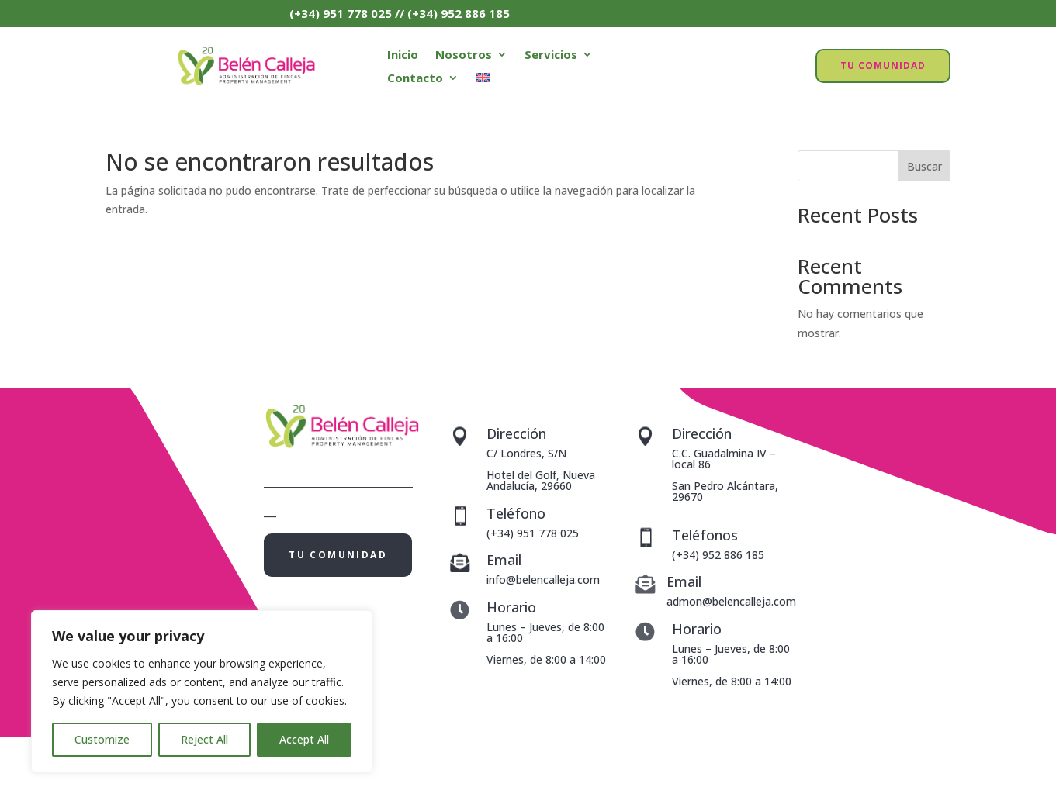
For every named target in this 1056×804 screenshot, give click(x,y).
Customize (102, 739)
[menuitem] (483, 80)
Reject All (204, 739)
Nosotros (463, 55)
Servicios (551, 55)
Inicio (402, 55)
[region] (201, 691)
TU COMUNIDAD (883, 65)
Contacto (415, 78)
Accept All (304, 739)
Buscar (924, 166)
